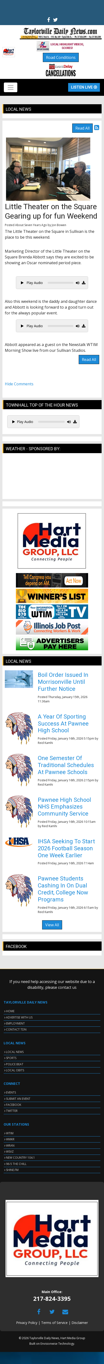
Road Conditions (61, 57)
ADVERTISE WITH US (19, 1017)
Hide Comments (19, 384)
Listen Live (84, 87)
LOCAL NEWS (15, 1052)
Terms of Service (54, 1322)
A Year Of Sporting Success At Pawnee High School (63, 723)
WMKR (10, 1139)
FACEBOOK (13, 1105)
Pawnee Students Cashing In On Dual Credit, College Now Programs (63, 889)
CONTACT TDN (16, 1029)
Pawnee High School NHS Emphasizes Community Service (64, 806)
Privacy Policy (26, 1322)
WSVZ (10, 1151)
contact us (67, 987)
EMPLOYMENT (15, 1023)
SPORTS (11, 1058)
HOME (10, 1011)
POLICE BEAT (14, 1064)
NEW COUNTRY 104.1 (20, 1158)
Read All (82, 128)
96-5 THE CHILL (16, 1164)
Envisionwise (49, 1344)
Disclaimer (80, 1322)
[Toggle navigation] (10, 87)
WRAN (10, 1145)
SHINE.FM (12, 1170)
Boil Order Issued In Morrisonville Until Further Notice (63, 682)
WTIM (9, 1133)
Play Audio (32, 282)
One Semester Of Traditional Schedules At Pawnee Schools (66, 765)
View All (52, 925)
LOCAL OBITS (15, 1070)
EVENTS (11, 1092)
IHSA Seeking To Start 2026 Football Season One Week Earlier (66, 848)
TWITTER (12, 1111)
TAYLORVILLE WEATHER (52, 478)
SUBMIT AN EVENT (18, 1099)
